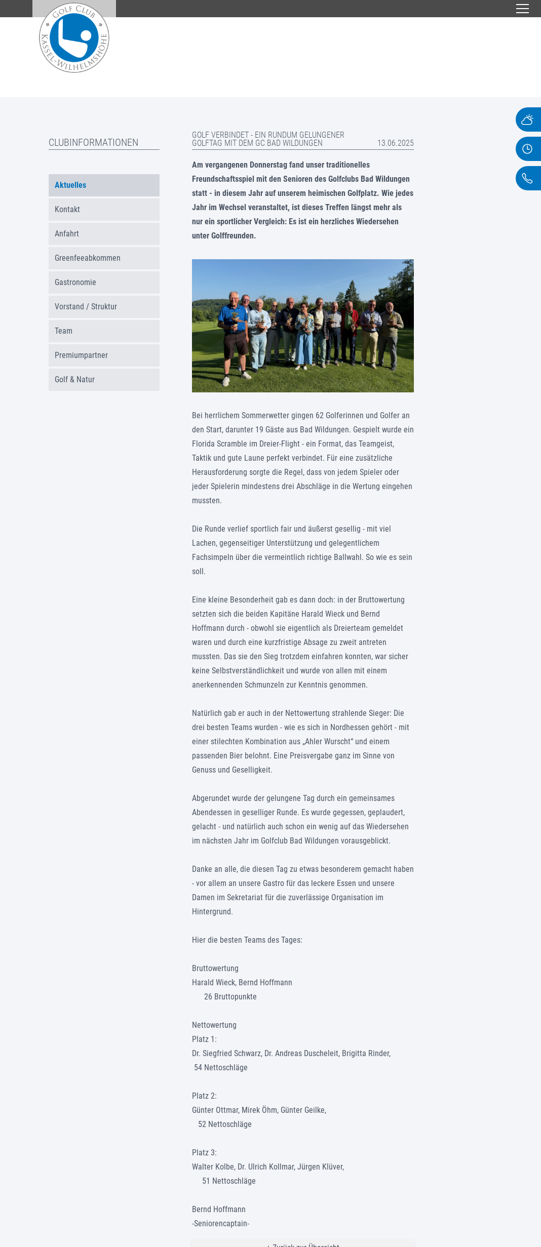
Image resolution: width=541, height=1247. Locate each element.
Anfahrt (67, 233)
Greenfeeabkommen (88, 258)
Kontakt (67, 209)
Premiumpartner (81, 355)
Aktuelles (70, 185)
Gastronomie (75, 282)
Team (63, 331)
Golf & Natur (75, 379)
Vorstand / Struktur (86, 306)
